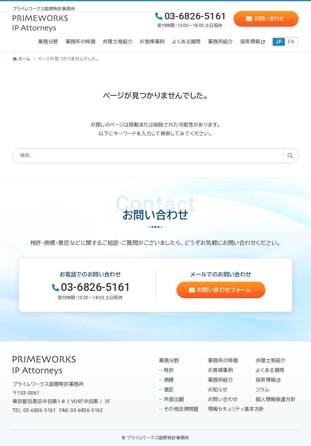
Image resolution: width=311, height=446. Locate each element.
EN (291, 42)
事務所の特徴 (223, 360)
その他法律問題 (181, 409)
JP (279, 42)
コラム (262, 390)
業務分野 (169, 360)
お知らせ (218, 390)
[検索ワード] (155, 155)
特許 (169, 370)
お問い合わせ (223, 399)
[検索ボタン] (291, 155)
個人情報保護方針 (276, 399)
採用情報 (268, 380)
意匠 (169, 390)
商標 (169, 380)
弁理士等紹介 (270, 360)
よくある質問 (270, 370)
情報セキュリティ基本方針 (236, 409)
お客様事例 (220, 370)
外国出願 (174, 399)
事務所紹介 (220, 380)
